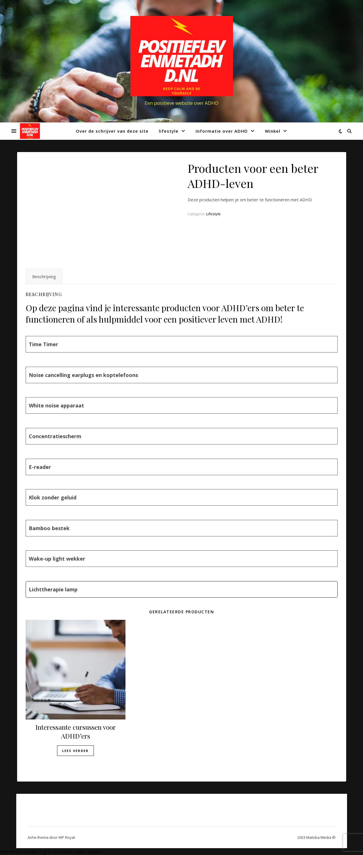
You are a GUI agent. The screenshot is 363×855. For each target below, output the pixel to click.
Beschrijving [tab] (44, 276)
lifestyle (169, 131)
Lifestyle (213, 213)
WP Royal (66, 837)
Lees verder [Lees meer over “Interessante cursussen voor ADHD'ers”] (75, 751)
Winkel (272, 131)
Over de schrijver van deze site (112, 131)
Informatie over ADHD (222, 131)
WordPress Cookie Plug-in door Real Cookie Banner (50, 851)
